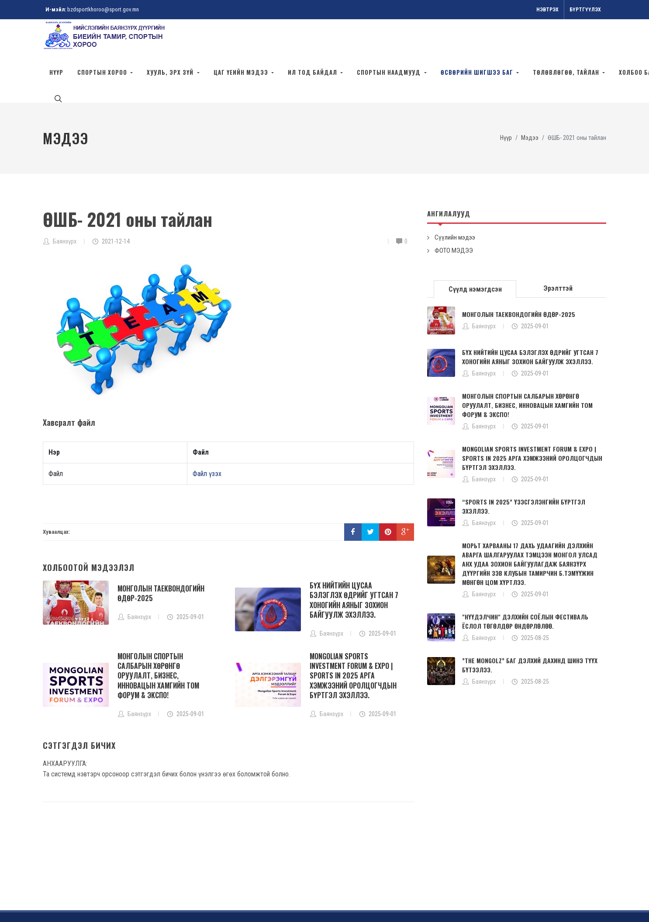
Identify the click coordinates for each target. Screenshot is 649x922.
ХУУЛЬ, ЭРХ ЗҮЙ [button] (171, 72)
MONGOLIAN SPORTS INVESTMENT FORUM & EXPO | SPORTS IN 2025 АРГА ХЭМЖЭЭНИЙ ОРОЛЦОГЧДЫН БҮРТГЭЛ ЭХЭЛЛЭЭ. (353, 636)
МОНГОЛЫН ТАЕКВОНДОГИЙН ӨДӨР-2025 (160, 554)
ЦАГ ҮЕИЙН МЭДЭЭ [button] (242, 72)
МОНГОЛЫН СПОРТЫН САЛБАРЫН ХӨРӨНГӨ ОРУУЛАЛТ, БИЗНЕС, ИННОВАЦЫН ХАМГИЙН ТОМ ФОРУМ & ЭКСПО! (158, 636)
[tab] (475, 249)
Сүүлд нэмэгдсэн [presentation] (475, 250)
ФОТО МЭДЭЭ (454, 211)
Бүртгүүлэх (585, 10)
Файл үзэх (207, 434)
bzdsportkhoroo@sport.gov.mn (103, 9)
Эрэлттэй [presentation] (558, 249)
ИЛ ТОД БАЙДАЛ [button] (313, 72)
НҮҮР (56, 72)
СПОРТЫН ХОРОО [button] (103, 72)
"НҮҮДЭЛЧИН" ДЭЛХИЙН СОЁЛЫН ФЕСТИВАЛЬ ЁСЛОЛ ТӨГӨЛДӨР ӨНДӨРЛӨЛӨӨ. (525, 582)
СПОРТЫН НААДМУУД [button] (389, 72)
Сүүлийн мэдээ (455, 198)
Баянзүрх (64, 201)
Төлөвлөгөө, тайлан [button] (567, 72)
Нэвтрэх (547, 10)
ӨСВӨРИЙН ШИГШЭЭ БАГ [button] (478, 72)
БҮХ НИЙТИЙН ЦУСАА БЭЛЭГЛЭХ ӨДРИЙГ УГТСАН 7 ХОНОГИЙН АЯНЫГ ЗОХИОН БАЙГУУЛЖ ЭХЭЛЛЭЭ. (354, 561)
